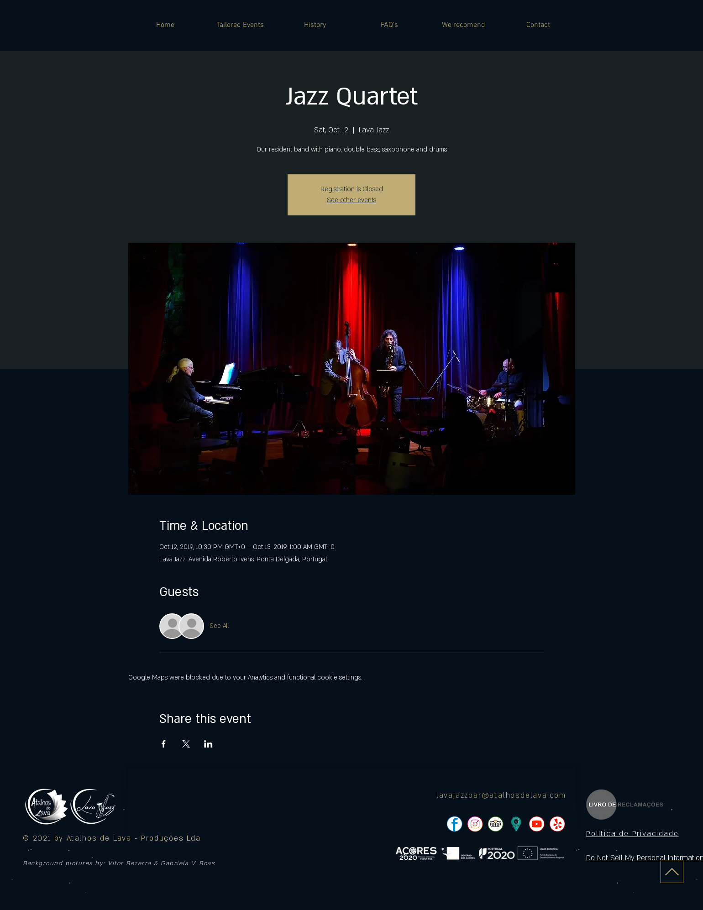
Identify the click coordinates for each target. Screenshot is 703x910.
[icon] (516, 824)
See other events (351, 200)
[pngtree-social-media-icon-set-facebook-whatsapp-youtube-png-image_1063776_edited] (454, 824)
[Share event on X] (186, 744)
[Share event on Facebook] (163, 744)
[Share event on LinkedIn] (208, 744)
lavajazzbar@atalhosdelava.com (501, 795)
